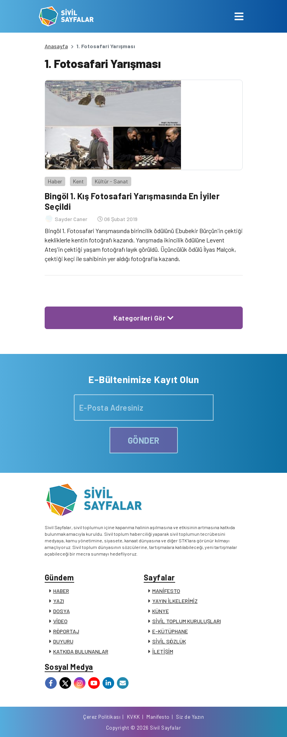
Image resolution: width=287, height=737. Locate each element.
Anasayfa (56, 46)
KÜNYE (160, 611)
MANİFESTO (166, 590)
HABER (61, 590)
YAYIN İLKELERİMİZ (175, 601)
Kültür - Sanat (111, 181)
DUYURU (63, 641)
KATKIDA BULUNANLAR (80, 651)
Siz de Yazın (190, 717)
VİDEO (60, 621)
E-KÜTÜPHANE (170, 631)
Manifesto (158, 717)
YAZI (58, 601)
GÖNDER (144, 440)
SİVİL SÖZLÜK (169, 641)
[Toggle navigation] (239, 16)
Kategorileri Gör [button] (143, 318)
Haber (55, 181)
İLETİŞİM (162, 651)
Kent (78, 181)
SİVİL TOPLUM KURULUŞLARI (186, 621)
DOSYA (61, 611)
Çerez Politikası (101, 717)
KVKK (133, 717)
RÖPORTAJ (66, 631)
